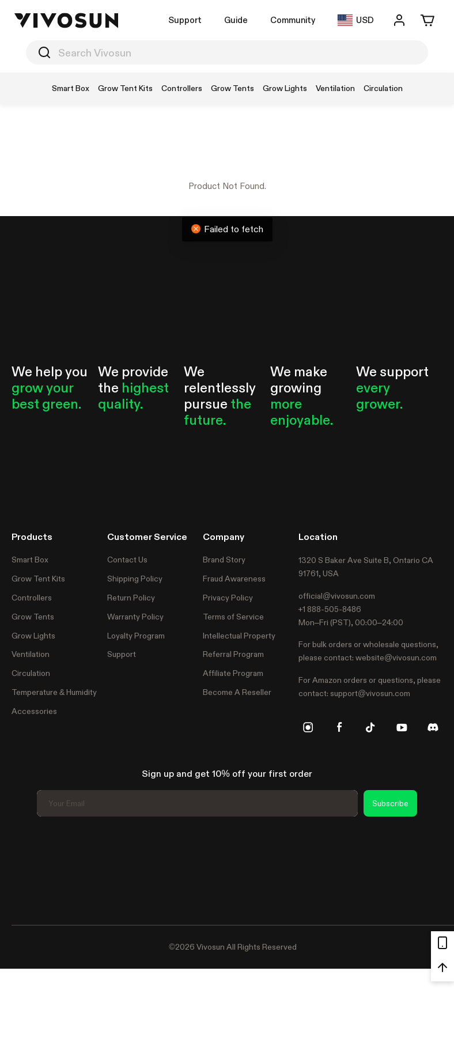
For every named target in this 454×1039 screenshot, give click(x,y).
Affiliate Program (233, 673)
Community (292, 20)
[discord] (432, 727)
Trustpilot (29, 869)
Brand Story (224, 559)
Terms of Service (233, 616)
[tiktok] (370, 727)
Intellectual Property (239, 635)
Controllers (32, 597)
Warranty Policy (135, 616)
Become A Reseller (237, 692)
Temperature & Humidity (54, 692)
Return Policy (131, 597)
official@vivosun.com (336, 595)
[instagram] (308, 727)
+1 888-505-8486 (329, 609)
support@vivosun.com (370, 693)
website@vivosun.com (396, 657)
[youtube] (401, 727)
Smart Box (30, 559)
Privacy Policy (228, 597)
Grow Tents (33, 616)
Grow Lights (33, 635)
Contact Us (127, 559)
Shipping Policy (134, 578)
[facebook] (339, 727)
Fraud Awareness (234, 578)
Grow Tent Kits (38, 578)
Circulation (31, 673)
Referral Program (233, 654)
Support (185, 20)
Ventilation (31, 654)
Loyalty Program (136, 635)
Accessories (34, 711)
